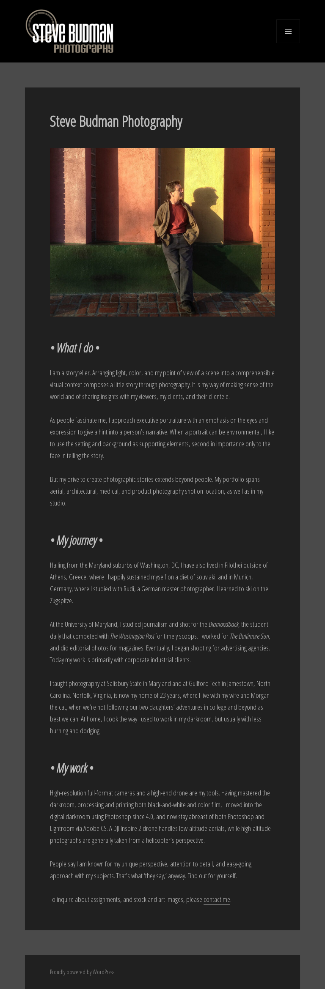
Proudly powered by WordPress (82, 972)
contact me (217, 899)
